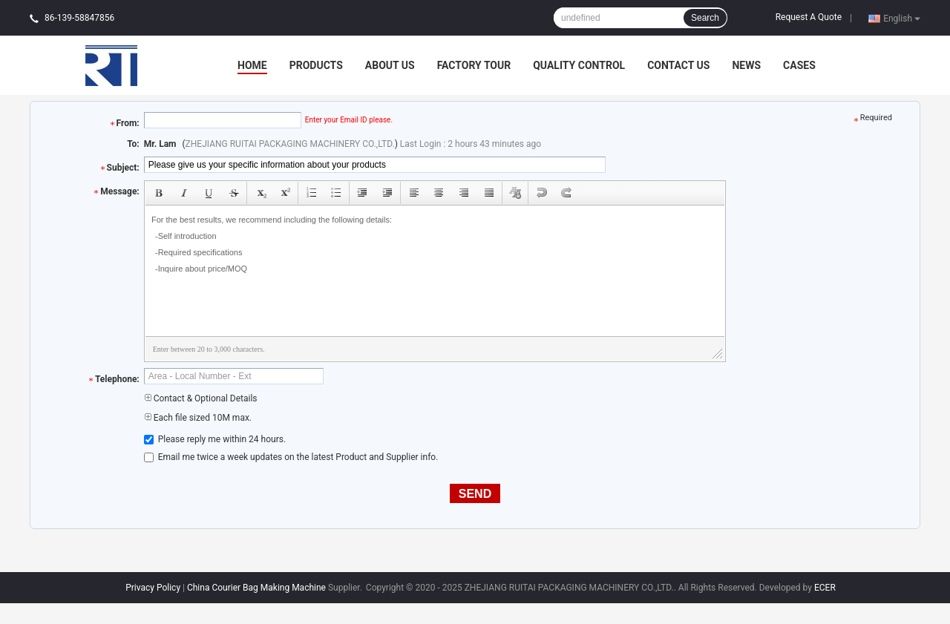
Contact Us (678, 65)
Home (252, 65)
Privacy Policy (152, 587)
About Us (390, 65)
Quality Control (579, 65)
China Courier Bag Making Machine (256, 587)
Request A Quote (809, 17)
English (901, 18)
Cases (799, 65)
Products (316, 65)
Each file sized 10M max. (198, 418)
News (746, 65)
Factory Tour (474, 65)
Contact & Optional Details (201, 398)
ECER (825, 587)
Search (705, 18)
